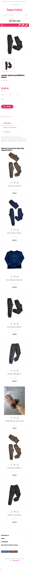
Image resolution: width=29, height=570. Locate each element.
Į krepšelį (7, 107)
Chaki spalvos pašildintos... (14, 468)
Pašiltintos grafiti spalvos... (14, 374)
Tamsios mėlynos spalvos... (14, 233)
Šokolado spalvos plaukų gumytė (14, 421)
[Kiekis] (13, 99)
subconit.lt (16, 560)
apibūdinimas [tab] (7, 123)
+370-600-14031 (14, 21)
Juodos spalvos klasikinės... (14, 327)
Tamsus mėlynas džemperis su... (14, 280)
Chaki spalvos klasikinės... (14, 186)
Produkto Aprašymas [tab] (10, 127)
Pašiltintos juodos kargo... (14, 515)
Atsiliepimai (6, 132)
